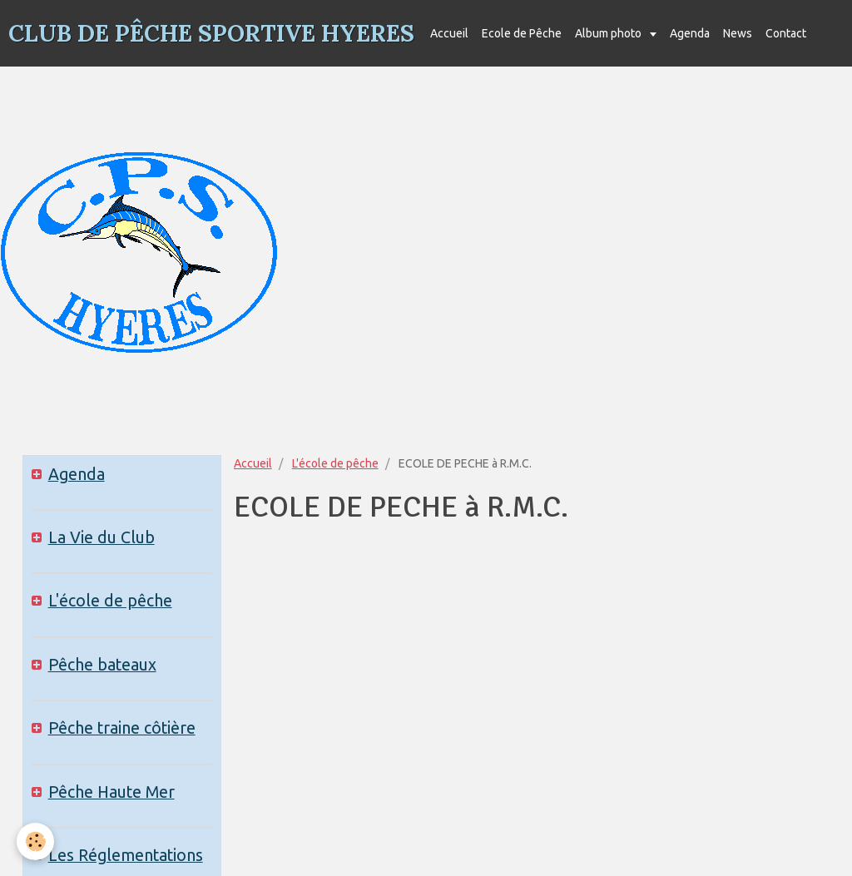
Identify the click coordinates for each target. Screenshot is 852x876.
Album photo (609, 33)
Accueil (449, 33)
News (737, 33)
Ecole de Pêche (522, 33)
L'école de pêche (335, 463)
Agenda (690, 33)
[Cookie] (35, 841)
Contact (785, 33)
